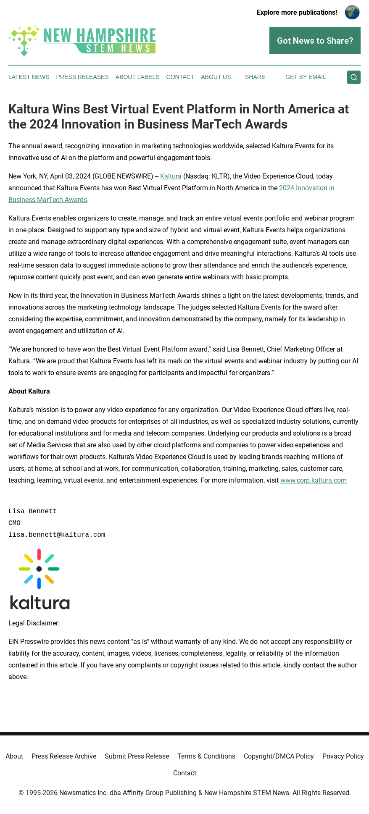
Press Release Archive (64, 756)
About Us (216, 77)
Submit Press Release (137, 756)
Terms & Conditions (206, 756)
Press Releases (82, 77)
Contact (180, 77)
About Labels (138, 77)
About (14, 756)
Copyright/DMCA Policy (279, 756)
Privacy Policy (343, 756)
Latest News (29, 77)
